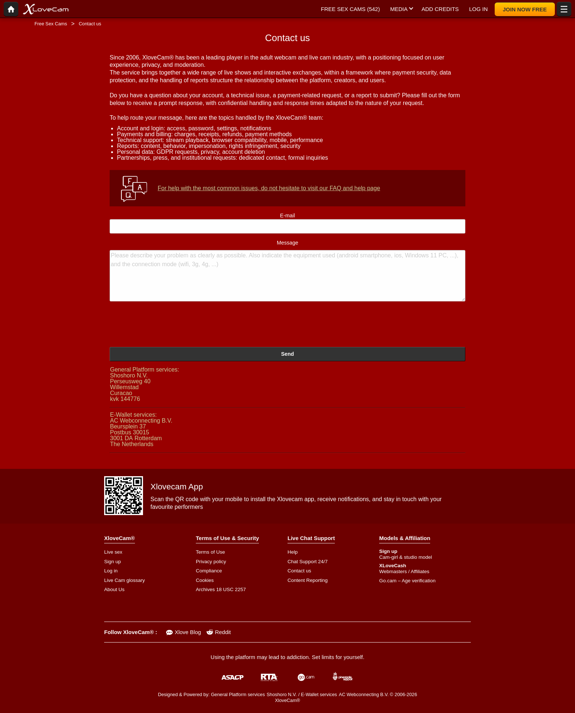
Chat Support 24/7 (308, 561)
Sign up (112, 561)
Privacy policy (211, 561)
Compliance (209, 570)
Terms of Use (210, 552)
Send (287, 354)
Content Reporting (308, 580)
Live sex (113, 552)
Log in (111, 570)
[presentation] (165, 325)
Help (293, 552)
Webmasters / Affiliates (404, 571)
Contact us (299, 570)
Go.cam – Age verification (407, 580)
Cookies (205, 580)
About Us (114, 589)
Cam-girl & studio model (405, 557)
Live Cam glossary (124, 580)
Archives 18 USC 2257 (221, 589)
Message (287, 270)
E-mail (287, 223)
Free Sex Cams (50, 23)
